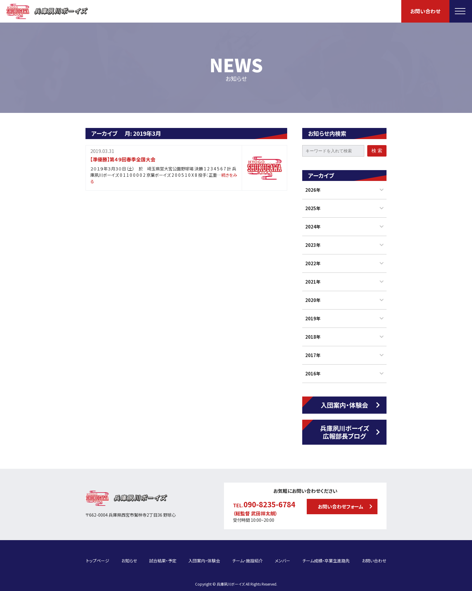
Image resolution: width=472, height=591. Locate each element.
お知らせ (129, 557)
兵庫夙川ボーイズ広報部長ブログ (344, 432)
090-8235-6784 (269, 504)
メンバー (282, 557)
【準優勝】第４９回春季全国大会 (122, 159)
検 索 (376, 150)
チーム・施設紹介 (247, 557)
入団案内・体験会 (344, 404)
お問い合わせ (425, 11)
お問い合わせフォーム (340, 506)
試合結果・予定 (162, 557)
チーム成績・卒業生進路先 (326, 557)
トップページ (97, 557)
